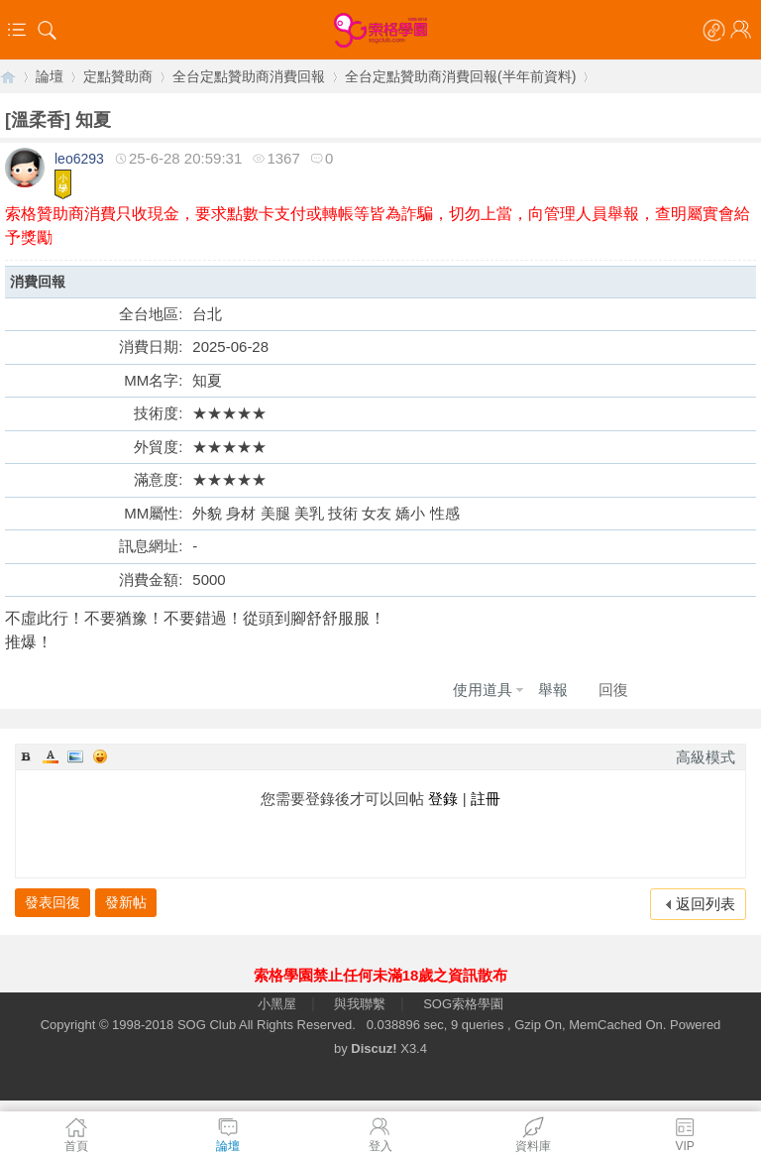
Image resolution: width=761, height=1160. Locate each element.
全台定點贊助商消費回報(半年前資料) (460, 76)
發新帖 (126, 902)
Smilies (100, 756)
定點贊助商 (118, 76)
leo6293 (79, 159)
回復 (613, 689)
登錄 (443, 798)
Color (50, 756)
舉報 (553, 689)
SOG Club (206, 1024)
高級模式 (705, 757)
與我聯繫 (359, 1003)
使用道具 (482, 689)
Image (75, 756)
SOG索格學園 (463, 1003)
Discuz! (373, 1048)
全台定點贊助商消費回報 (248, 76)
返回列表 (705, 903)
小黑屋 (277, 1003)
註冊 (485, 798)
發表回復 (52, 902)
